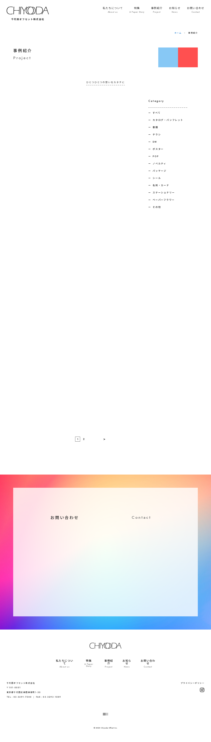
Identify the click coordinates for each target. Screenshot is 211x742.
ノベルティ (159, 163)
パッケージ (159, 170)
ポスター (158, 149)
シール (157, 178)
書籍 (155, 127)
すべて (157, 112)
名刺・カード (161, 185)
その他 (157, 207)
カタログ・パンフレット (168, 120)
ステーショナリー (164, 192)
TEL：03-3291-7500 (19, 697)
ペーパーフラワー (164, 199)
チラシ (157, 134)
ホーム (177, 32)
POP (156, 156)
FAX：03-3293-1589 (48, 697)
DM (155, 141)
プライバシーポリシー (192, 682)
